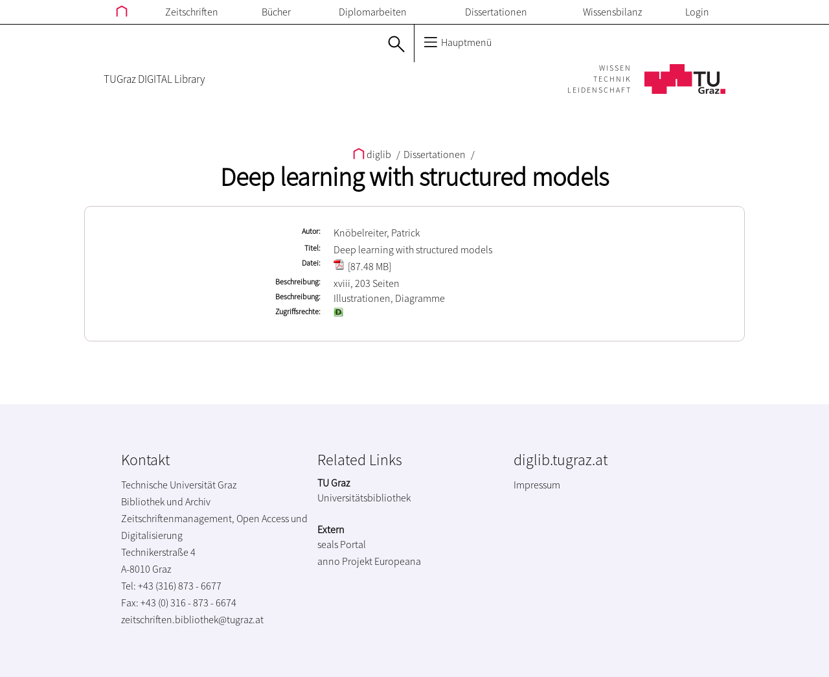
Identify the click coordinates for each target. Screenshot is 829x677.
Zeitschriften (191, 11)
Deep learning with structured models (414, 177)
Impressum (537, 484)
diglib (373, 154)
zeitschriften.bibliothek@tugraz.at (192, 619)
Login (697, 11)
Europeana (397, 561)
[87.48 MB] (362, 266)
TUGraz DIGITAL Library (154, 79)
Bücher (276, 11)
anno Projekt (344, 561)
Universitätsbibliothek (364, 497)
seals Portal (341, 544)
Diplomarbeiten (373, 11)
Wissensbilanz (612, 11)
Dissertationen (496, 11)
